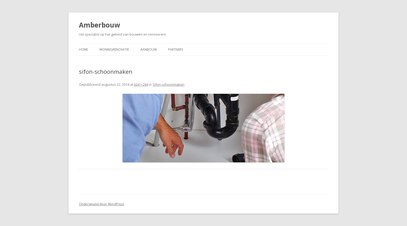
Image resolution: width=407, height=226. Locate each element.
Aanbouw (148, 49)
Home (83, 49)
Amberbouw (99, 25)
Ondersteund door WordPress (101, 204)
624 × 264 (141, 84)
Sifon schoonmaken (168, 84)
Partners (175, 49)
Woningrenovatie (114, 49)
